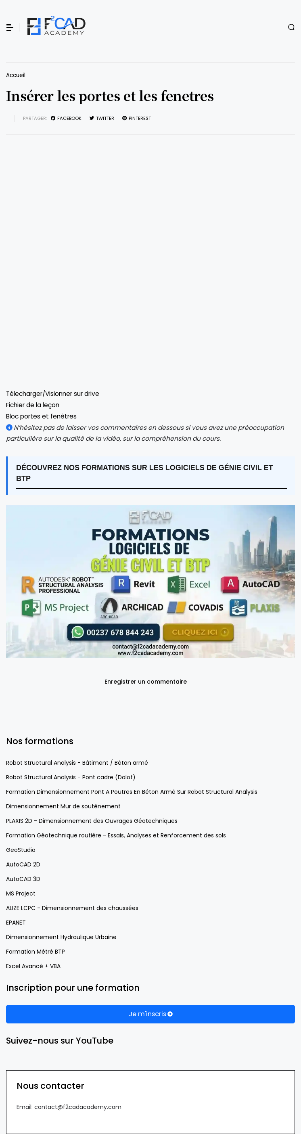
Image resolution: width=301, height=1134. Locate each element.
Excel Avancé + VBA (33, 966)
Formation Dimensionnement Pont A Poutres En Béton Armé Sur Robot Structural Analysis (131, 792)
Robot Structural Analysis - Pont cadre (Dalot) (71, 777)
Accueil (15, 75)
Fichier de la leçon (32, 405)
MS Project (21, 893)
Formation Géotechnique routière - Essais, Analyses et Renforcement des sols (116, 835)
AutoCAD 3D (23, 879)
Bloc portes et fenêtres (41, 416)
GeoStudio (21, 850)
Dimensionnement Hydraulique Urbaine (61, 937)
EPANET (16, 922)
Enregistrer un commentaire (146, 681)
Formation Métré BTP (35, 952)
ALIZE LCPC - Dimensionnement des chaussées (72, 908)
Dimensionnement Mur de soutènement (63, 806)
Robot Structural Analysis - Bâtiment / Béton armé (77, 763)
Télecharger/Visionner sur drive (52, 393)
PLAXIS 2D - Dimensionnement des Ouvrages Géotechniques (92, 821)
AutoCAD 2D (23, 864)
